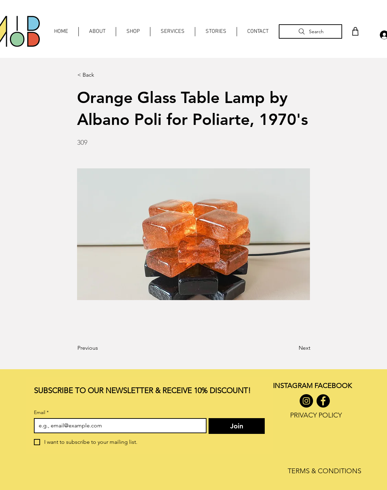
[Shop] (355, 31)
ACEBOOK (335, 386)
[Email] (118, 426)
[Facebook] (323, 401)
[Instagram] (306, 401)
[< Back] (100, 75)
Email (41, 412)
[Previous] (100, 348)
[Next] (293, 348)
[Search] (310, 31)
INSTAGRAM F (295, 386)
